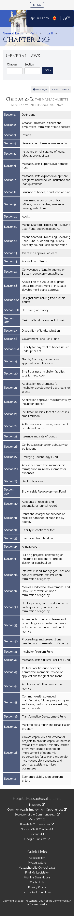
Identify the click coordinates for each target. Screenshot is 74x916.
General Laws (13, 33)
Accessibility (37, 857)
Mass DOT (37, 819)
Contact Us (37, 882)
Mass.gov (37, 804)
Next (65, 89)
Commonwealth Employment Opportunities (37, 809)
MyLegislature (37, 862)
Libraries (37, 834)
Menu (38, 4)
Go (49, 70)
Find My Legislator (37, 872)
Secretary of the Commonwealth (37, 814)
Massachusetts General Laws (37, 867)
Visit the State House (37, 877)
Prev (56, 89)
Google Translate (37, 839)
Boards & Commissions (37, 824)
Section (29, 64)
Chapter (12, 64)
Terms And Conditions (37, 892)
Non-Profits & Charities (37, 829)
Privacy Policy (37, 887)
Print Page (40, 89)
